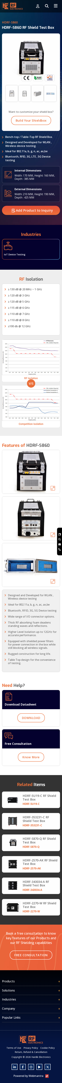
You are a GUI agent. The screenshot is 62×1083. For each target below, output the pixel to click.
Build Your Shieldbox (31, 137)
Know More (31, 773)
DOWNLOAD (31, 734)
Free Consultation (31, 955)
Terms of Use (13, 1047)
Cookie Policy (47, 1047)
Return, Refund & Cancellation (31, 1052)
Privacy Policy (30, 1047)
